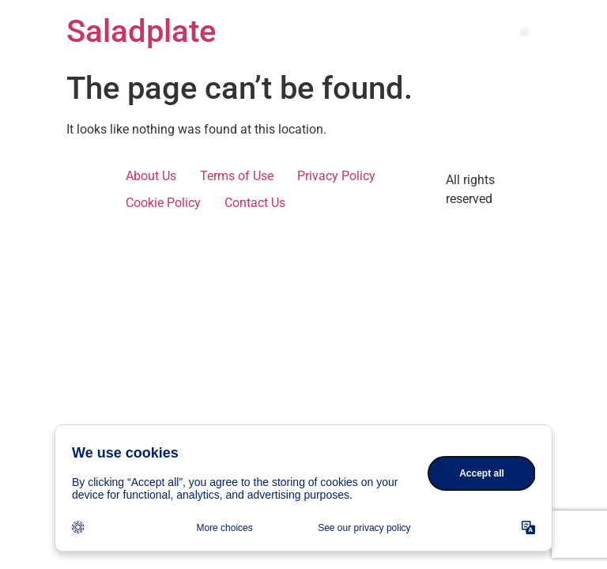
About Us (151, 175)
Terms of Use (236, 175)
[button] (524, 32)
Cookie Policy (163, 202)
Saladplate (141, 31)
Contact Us (254, 202)
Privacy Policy (336, 175)
